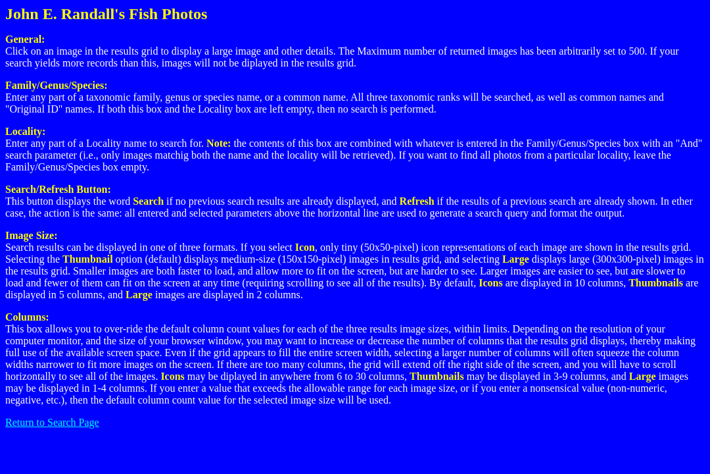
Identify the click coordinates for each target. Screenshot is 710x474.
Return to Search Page (52, 422)
